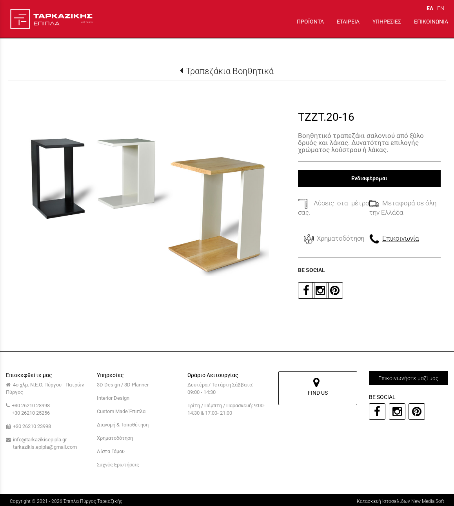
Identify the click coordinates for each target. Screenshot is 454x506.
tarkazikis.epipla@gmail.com (45, 447)
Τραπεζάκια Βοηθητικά (230, 71)
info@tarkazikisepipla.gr (40, 440)
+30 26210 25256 (31, 413)
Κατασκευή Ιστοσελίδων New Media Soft (400, 501)
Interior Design (113, 398)
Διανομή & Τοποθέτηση (123, 425)
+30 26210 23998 (31, 405)
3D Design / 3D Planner (123, 385)
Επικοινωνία (400, 238)
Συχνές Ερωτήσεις (118, 465)
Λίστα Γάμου (111, 451)
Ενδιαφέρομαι (369, 178)
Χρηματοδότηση (115, 438)
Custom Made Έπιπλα (121, 411)
